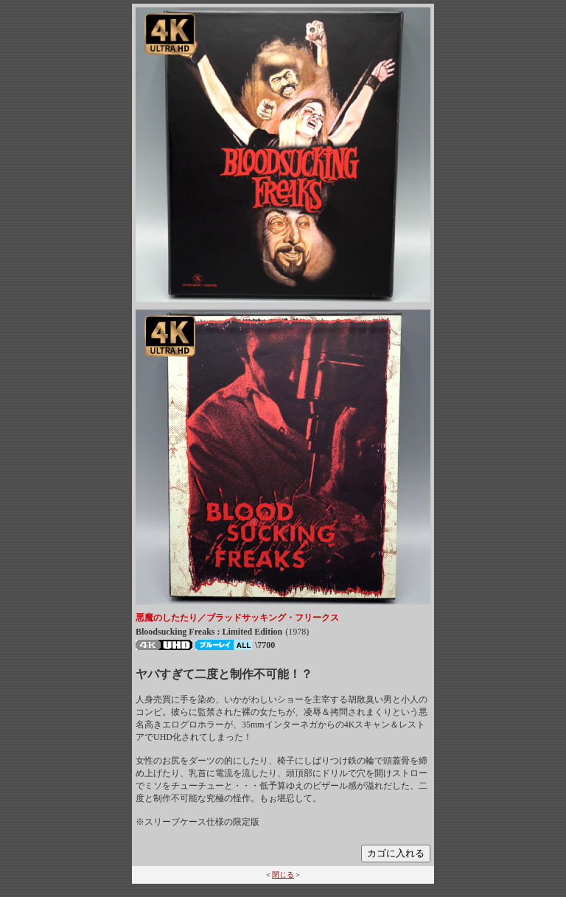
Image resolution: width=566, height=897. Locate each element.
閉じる (283, 874)
